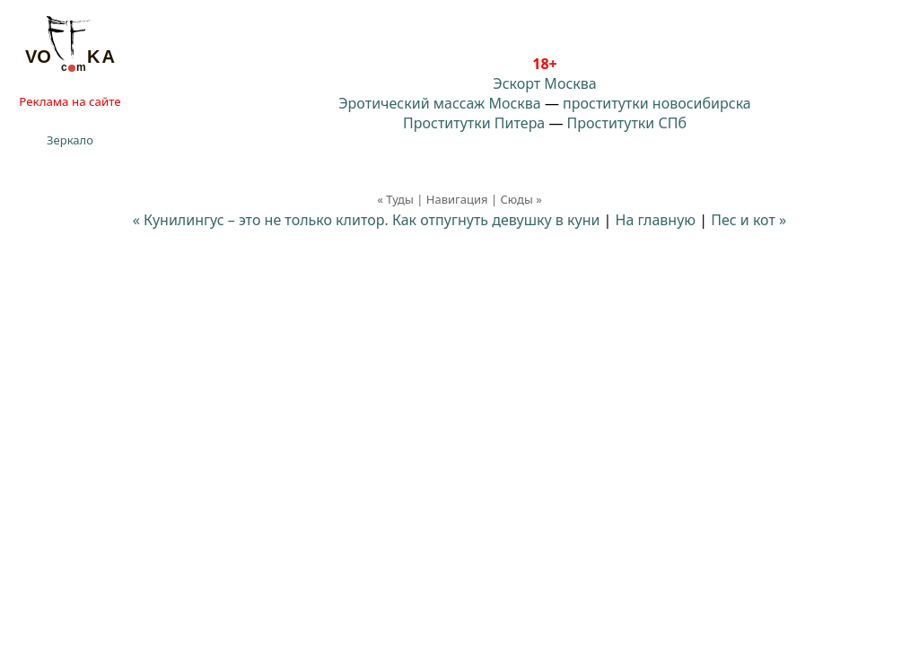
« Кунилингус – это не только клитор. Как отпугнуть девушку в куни (366, 220)
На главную (656, 220)
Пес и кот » (748, 220)
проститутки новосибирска (657, 103)
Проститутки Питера (474, 123)
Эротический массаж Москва (439, 103)
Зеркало (70, 140)
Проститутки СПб (627, 123)
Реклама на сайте (69, 101)
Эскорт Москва (544, 83)
